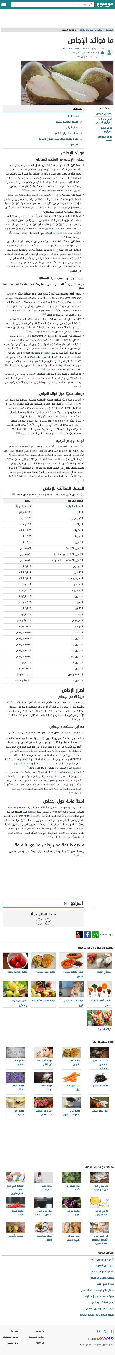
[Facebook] (111, 1331)
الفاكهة (32, 812)
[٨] (44, 369)
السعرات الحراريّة (74, 506)
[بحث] (90, 4)
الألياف (14, 182)
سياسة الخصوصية (36, 1337)
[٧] (27, 331)
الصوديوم (57, 233)
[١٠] (73, 385)
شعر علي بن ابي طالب (102, 1259)
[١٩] (45, 836)
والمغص (52, 382)
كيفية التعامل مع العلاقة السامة (97, 1314)
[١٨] (48, 836)
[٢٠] (75, 855)
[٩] (42, 369)
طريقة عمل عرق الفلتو (102, 1278)
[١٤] (76, 479)
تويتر (79, 934)
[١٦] (73, 718)
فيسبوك (87, 934)
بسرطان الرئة (35, 331)
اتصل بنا (14, 1331)
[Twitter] (105, 1331)
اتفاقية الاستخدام (10, 1337)
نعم (48, 921)
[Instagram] (99, 1331)
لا (39, 921)
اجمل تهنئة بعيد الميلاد (101, 1302)
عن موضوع (39, 1331)
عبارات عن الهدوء (105, 1265)
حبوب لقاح (49, 776)
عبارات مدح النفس (104, 1284)
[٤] (61, 236)
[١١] (21, 416)
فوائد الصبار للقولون (106, 129)
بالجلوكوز (25, 751)
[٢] (25, 190)
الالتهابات (31, 190)
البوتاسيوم (77, 590)
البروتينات (76, 254)
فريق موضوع (12, 1343)
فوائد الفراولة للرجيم (105, 138)
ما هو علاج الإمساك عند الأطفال (97, 1290)
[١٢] (17, 432)
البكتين (46, 353)
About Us (40, 1343)
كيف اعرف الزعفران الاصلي (100, 1308)
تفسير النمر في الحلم (103, 1271)
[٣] (23, 190)
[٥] (45, 314)
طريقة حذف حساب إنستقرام (99, 1296)
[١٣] (21, 467)
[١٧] (50, 836)
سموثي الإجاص (104, 113)
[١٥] (13, 494)
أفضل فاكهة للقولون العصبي (104, 121)
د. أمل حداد (76, 53)
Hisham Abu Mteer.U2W (74, 49)
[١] (10, 181)
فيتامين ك (78, 680)
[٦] (43, 314)
